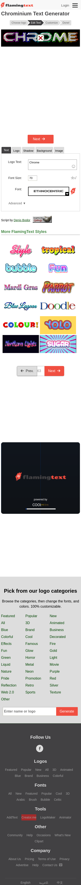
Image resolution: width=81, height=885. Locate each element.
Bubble (45, 799)
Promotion (33, 678)
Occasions (44, 835)
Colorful (7, 637)
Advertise (22, 865)
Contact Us (52, 865)
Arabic (20, 799)
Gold (53, 650)
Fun (4, 650)
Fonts (40, 785)
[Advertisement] (40, 90)
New (53, 616)
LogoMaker (47, 817)
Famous (31, 644)
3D (27, 623)
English (23, 882)
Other (5, 699)
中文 (58, 882)
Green (6, 657)
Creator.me (28, 817)
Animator (65, 817)
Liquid (5, 664)
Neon (29, 671)
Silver (54, 685)
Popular (31, 616)
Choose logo (19, 22)
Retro (29, 685)
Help (30, 835)
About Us (14, 859)
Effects (6, 644)
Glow (29, 650)
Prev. (27, 371)
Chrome (52, 165)
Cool (29, 637)
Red (53, 678)
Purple (55, 671)
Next (39, 139)
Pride (5, 678)
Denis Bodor (22, 220)
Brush (33, 799)
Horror (30, 657)
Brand (30, 630)
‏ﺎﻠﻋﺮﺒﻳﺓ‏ (41, 882)
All (3, 623)
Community (15, 835)
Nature (6, 671)
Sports (30, 692)
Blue (4, 630)
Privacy (65, 859)
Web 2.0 (7, 692)
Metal (29, 664)
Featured (8, 616)
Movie (54, 664)
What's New (63, 835)
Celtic (58, 799)
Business (57, 630)
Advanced (15, 203)
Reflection (8, 685)
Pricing (29, 859)
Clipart (39, 841)
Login (65, 5)
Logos (40, 761)
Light (53, 657)
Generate (67, 711)
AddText (12, 817)
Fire (53, 644)
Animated (57, 623)
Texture (55, 692)
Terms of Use (47, 859)
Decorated (58, 637)
